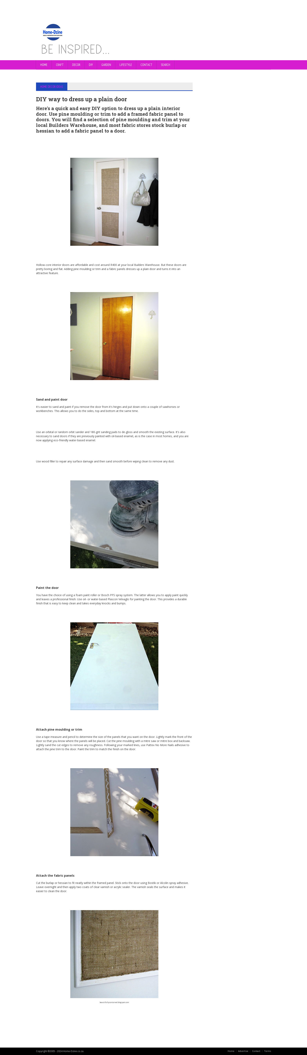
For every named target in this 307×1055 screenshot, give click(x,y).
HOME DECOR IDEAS (52, 86)
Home (43, 65)
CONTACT (146, 65)
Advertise (242, 1051)
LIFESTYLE (126, 65)
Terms (267, 1051)
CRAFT (60, 65)
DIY (91, 65)
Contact (256, 1051)
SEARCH (165, 65)
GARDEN (106, 65)
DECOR (76, 65)
